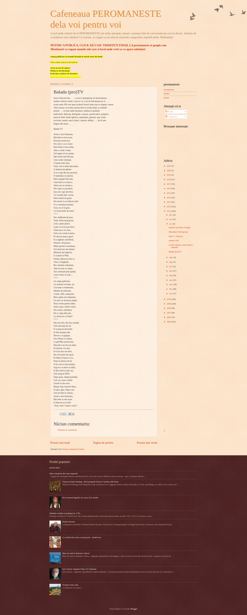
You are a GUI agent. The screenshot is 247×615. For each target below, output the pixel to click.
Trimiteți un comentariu (67, 430)
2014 (169, 198)
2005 (169, 322)
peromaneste (169, 90)
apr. (171, 280)
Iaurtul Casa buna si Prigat (179, 227)
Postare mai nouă (60, 442)
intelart (166, 94)
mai (171, 275)
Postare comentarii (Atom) (73, 449)
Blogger (134, 609)
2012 (169, 206)
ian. (171, 293)
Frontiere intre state (70, 585)
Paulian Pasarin (68, 522)
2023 (169, 166)
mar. (171, 284)
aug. (171, 262)
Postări (169, 112)
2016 (169, 188)
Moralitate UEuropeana (178, 232)
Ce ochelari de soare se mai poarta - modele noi (81, 537)
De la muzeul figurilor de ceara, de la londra (80, 498)
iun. (171, 271)
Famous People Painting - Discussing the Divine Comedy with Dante (90, 482)
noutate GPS (174, 240)
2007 (169, 313)
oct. (171, 224)
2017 (169, 184)
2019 (169, 175)
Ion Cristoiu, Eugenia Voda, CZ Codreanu (79, 569)
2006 (169, 317)
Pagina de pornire (103, 442)
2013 (169, 202)
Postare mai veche (147, 442)
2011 (169, 211)
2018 (169, 179)
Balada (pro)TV (175, 252)
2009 (169, 304)
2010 (169, 299)
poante (166, 98)
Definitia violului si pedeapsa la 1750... (65, 513)
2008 (169, 308)
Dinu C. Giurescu (176, 236)
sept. (171, 257)
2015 (169, 193)
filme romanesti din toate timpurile (63, 473)
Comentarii (171, 117)
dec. (171, 215)
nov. (171, 219)
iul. (170, 266)
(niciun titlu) (54, 468)
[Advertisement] (173, 376)
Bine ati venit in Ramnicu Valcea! (76, 553)
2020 (169, 170)
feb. (171, 289)
